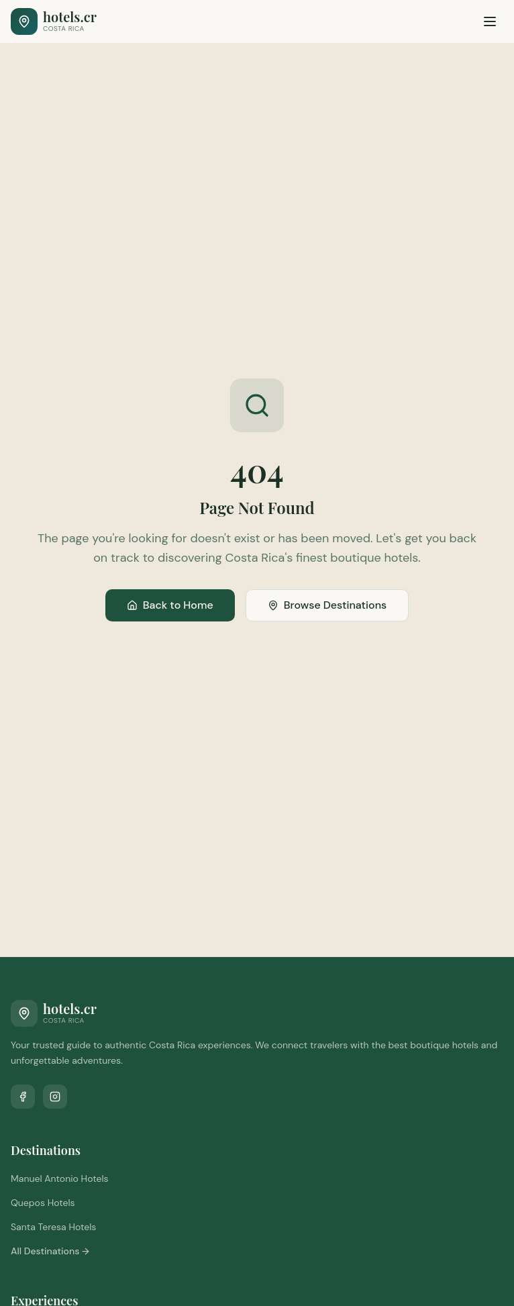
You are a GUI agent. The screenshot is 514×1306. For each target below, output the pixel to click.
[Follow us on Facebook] (23, 1097)
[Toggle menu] (489, 21)
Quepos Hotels (43, 1203)
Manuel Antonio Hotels (60, 1178)
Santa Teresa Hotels (53, 1227)
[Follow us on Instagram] (55, 1097)
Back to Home (170, 605)
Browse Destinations (327, 605)
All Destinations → (50, 1251)
